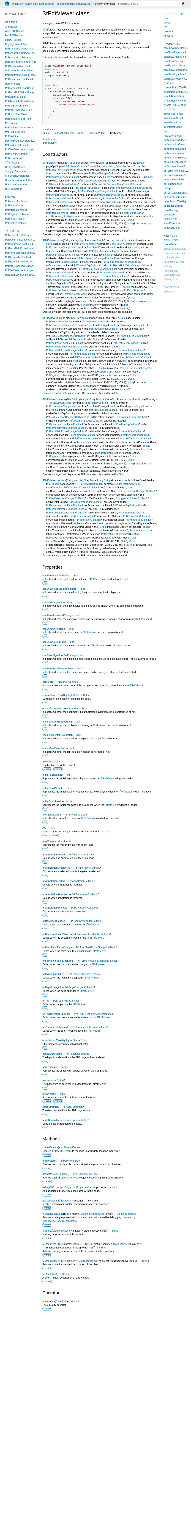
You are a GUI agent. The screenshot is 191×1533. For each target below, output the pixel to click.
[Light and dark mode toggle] (183, 3)
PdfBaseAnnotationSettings (20, 61)
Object (46, 133)
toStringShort (49, 1274)
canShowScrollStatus (54, 641)
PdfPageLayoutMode (75, 216)
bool (102, 162)
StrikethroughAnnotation (19, 180)
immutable (51, 142)
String (130, 223)
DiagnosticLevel (61, 1230)
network (168, 35)
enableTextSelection (53, 748)
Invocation (65, 1200)
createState (48, 1160)
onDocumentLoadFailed (55, 934)
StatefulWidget (97, 133)
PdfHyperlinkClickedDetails (20, 101)
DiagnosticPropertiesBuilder (80, 1187)
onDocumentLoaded (53, 920)
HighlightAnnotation (16, 44)
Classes (11, 22)
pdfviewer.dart (84, 3)
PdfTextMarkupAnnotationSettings (24, 140)
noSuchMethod (50, 1200)
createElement (50, 1147)
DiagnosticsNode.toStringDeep (59, 1221)
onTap (45, 1000)
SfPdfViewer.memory (54, 399)
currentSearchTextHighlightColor (60, 695)
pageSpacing (49, 1067)
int (94, 209)
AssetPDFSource (14, 31)
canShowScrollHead (53, 628)
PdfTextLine (12, 136)
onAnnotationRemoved (55, 894)
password (47, 1080)
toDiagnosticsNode (52, 1213)
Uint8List (72, 399)
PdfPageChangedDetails (18, 110)
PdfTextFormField (15, 131)
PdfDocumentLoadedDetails (21, 74)
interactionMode (51, 814)
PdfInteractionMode (57, 212)
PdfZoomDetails (14, 158)
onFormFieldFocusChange (57, 947)
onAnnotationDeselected (56, 867)
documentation (65, 3)
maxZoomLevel (51, 841)
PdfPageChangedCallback (103, 173)
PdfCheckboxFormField (18, 66)
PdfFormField (12, 83)
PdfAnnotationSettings (17, 57)
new (166, 18)
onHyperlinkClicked (53, 974)
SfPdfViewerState (71, 1160)
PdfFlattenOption (14, 205)
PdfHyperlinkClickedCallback (62, 184)
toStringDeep (49, 1244)
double (140, 162)
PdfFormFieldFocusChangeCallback (97, 191)
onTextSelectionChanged (56, 1014)
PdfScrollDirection (134, 212)
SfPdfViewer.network (54, 480)
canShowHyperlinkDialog (56, 575)
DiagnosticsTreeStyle (92, 1213)
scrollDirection (50, 1106)
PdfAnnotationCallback (59, 194)
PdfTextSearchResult (17, 145)
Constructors (174, 14)
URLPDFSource (13, 188)
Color (150, 216)
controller (47, 681)
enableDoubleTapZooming (57, 721)
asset (167, 22)
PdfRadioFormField (16, 114)
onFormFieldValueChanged (57, 960)
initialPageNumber (52, 774)
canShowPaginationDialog (57, 602)
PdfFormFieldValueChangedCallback (130, 187)
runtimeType (49, 1093)
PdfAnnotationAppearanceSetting (24, 48)
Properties (172, 43)
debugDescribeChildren (55, 1174)
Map (92, 480)
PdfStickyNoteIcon (15, 223)
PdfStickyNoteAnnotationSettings (24, 127)
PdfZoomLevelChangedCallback (64, 169)
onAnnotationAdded (53, 854)
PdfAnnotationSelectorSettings (22, 53)
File (63, 317)
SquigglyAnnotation (16, 171)
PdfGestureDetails (15, 96)
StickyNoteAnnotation (17, 175)
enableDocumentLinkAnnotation (60, 708)
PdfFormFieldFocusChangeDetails (24, 88)
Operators (171, 287)
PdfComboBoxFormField (19, 70)
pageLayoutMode (52, 1053)
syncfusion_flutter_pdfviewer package (33, 3)
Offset (133, 205)
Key (92, 162)
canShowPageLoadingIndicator (59, 588)
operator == (48, 1301)
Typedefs (12, 231)
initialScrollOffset (52, 788)
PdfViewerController (77, 166)
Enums (10, 196)
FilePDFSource (13, 39)
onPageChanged (51, 987)
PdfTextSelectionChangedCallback (96, 180)
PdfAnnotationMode (16, 201)
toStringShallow (51, 1260)
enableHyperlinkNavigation (57, 734)
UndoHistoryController (114, 166)
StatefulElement (72, 1147)
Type (62, 1093)
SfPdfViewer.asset (52, 240)
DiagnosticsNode (88, 1174)
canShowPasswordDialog (56, 615)
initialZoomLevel (51, 801)
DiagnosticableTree (63, 133)
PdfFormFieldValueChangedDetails (24, 92)
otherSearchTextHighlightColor (59, 1040)
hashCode (47, 761)
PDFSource (74, 162)
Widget (82, 133)
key (44, 827)
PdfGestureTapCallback (87, 187)
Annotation (11, 26)
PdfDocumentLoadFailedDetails (23, 79)
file (165, 27)
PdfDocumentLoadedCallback (62, 177)
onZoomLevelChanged (55, 1027)
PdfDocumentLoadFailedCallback (121, 184)
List (75, 1174)
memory (168, 31)
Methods (170, 235)
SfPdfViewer (49, 29)
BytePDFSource (13, 35)
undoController (50, 1120)
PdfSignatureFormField (18, 118)
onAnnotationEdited (53, 881)
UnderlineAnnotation (16, 184)
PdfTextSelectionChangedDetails (23, 149)
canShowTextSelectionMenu (58, 668)
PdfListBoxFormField (17, 105)
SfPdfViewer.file (51, 317)
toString (46, 1230)
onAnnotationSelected (54, 907)
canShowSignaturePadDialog (58, 655)
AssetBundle (97, 240)
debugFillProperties (52, 1187)
